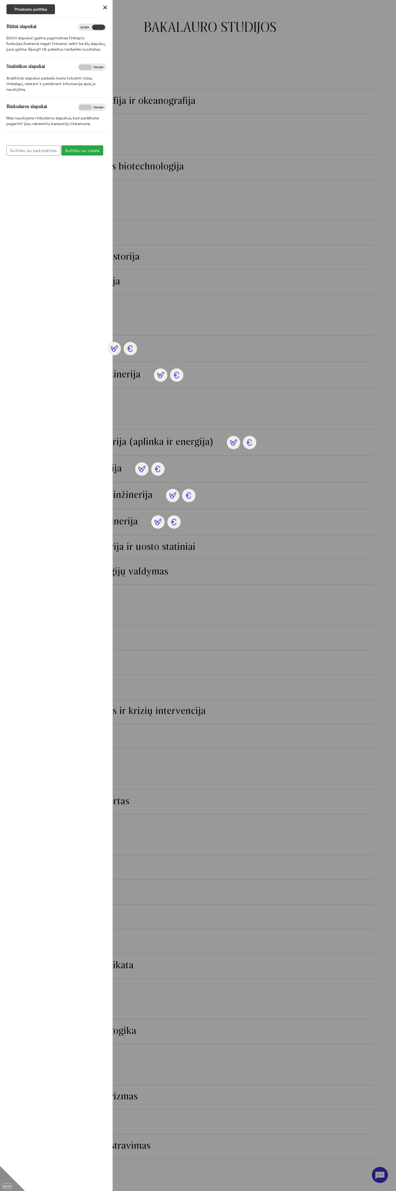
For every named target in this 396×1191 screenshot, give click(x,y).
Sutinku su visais (34, 150)
